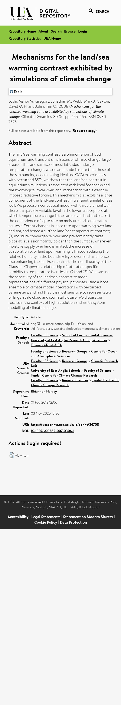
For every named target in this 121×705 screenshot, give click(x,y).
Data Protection (73, 522)
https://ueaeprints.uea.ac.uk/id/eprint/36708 (65, 424)
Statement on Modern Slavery (88, 516)
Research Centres (75, 380)
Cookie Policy (45, 522)
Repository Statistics (25, 38)
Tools (16, 91)
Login (82, 31)
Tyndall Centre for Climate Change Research (64, 375)
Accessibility (18, 516)
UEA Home (52, 38)
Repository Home (22, 31)
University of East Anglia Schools (55, 370)
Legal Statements (45, 516)
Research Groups (74, 351)
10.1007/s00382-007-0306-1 (52, 430)
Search (56, 31)
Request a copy (84, 130)
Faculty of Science (44, 335)
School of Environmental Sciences (87, 335)
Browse (70, 31)
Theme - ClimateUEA (46, 344)
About (43, 31)
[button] (11, 455)
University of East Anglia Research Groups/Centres (69, 340)
